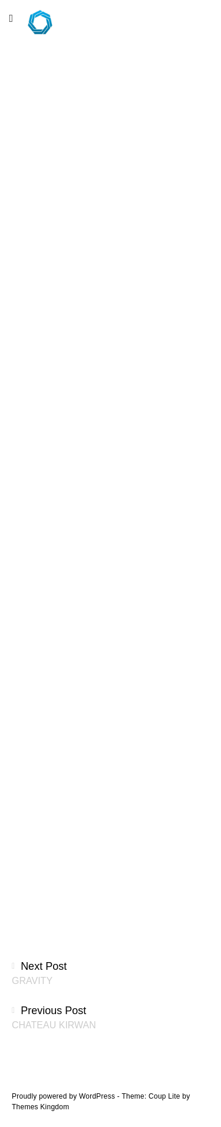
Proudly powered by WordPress (64, 1096)
